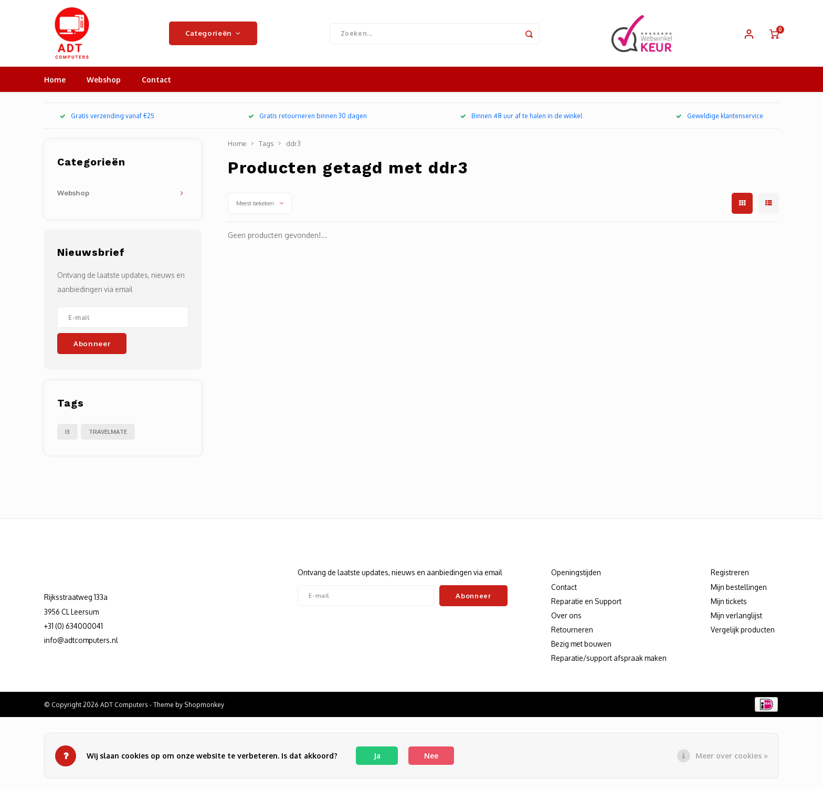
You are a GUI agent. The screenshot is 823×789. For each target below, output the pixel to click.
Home (55, 86)
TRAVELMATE (108, 438)
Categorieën (213, 36)
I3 (67, 438)
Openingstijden (576, 579)
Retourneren (572, 636)
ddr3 (293, 150)
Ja (377, 755)
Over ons (566, 622)
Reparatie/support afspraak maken (609, 664)
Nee (431, 755)
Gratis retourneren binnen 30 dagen (307, 123)
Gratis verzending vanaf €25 (107, 123)
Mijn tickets (729, 608)
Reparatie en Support (586, 608)
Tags (266, 150)
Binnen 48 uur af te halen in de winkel (521, 123)
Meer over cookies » (731, 755)
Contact (156, 86)
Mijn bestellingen (739, 593)
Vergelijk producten (743, 636)
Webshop (104, 86)
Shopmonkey (204, 711)
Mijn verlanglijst (736, 622)
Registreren (730, 579)
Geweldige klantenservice (719, 123)
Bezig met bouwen (581, 650)
